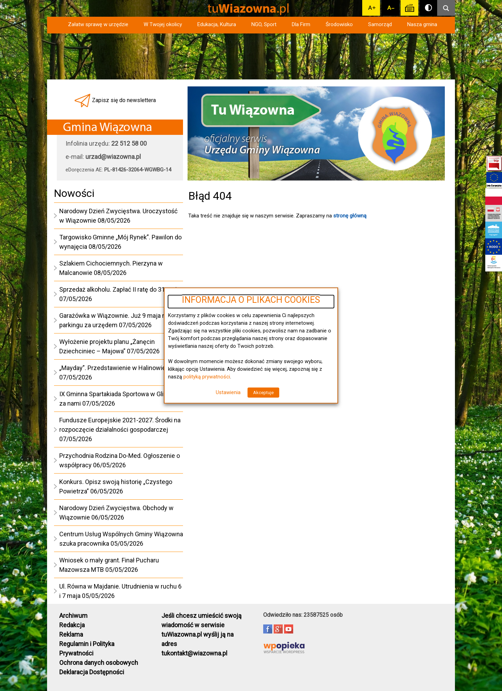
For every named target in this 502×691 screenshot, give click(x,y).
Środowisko (339, 24)
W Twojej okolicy (163, 24)
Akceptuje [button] (263, 392)
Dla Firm (301, 24)
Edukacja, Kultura (216, 24)
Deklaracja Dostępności (91, 672)
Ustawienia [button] (228, 392)
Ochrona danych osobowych (98, 662)
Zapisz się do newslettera (124, 100)
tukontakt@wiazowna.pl (194, 653)
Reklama (71, 634)
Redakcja (72, 625)
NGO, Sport (263, 24)
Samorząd (380, 24)
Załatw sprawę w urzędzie (98, 24)
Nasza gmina (422, 24)
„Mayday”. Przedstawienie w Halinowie (112, 367)
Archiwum (73, 615)
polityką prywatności (206, 377)
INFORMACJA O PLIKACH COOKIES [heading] (251, 300)
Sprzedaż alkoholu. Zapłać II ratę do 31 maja (119, 289)
